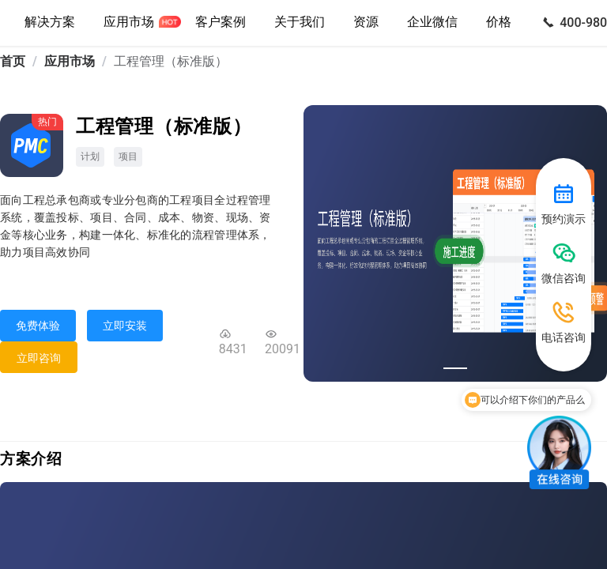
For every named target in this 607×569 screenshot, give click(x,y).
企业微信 (432, 21)
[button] (299, 23)
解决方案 (50, 21)
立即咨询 (39, 358)
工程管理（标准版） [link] (171, 61)
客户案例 (220, 21)
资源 (366, 21)
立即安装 (125, 325)
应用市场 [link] (69, 61)
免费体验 (38, 325)
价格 (498, 21)
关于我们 (299, 21)
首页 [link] (12, 61)
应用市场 (129, 21)
